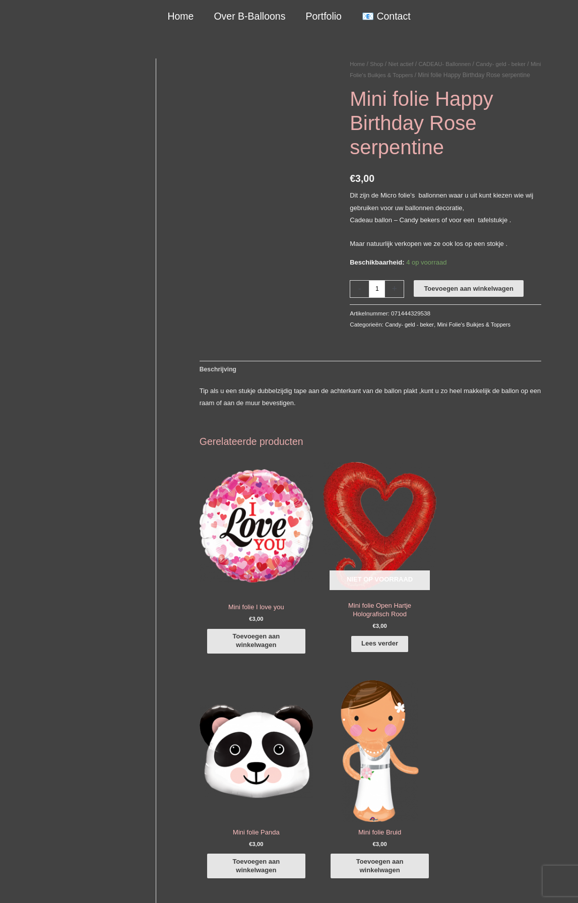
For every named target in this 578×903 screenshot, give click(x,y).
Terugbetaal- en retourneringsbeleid (513, 883)
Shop (378, 64)
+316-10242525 (46, 773)
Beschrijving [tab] (219, 380)
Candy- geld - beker (411, 335)
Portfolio (323, 16)
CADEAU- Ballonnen (449, 64)
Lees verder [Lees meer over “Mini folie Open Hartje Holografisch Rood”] (326, 626)
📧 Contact (385, 16)
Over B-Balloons (250, 16)
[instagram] (505, 747)
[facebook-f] (505, 733)
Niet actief (403, 64)
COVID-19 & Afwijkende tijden (56, 839)
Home (181, 16)
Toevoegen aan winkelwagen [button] (247, 615)
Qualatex (26, 851)
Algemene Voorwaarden (372, 883)
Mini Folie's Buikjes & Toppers (409, 75)
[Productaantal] (377, 300)
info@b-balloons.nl (50, 785)
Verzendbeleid (434, 883)
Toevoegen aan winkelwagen (469, 299)
